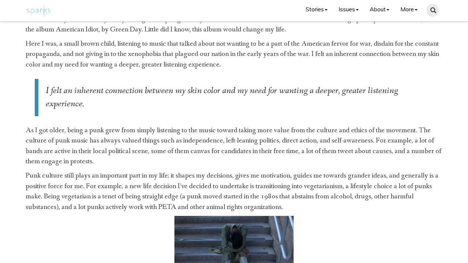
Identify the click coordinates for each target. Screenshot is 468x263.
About (379, 9)
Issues (349, 9)
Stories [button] (317, 9)
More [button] (409, 9)
